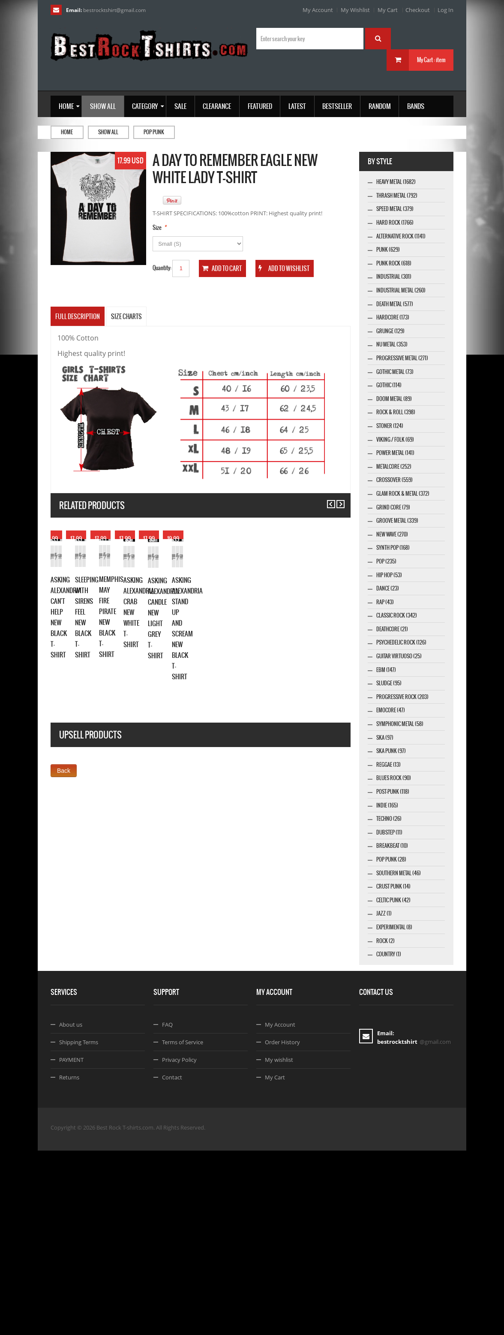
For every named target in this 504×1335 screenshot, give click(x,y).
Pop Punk (154, 132)
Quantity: (162, 268)
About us (70, 1209)
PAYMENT (71, 1244)
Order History (282, 1226)
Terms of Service (182, 1226)
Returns (69, 1262)
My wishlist (279, 1244)
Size (157, 227)
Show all (108, 132)
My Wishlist (355, 10)
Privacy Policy (179, 1244)
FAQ (167, 1209)
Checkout (417, 10)
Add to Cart (65, 629)
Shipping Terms (78, 1226)
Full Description (77, 316)
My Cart (388, 10)
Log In (445, 10)
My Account (318, 10)
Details (126, 629)
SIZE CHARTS (126, 316)
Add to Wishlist (96, 629)
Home (67, 132)
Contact (172, 1262)
